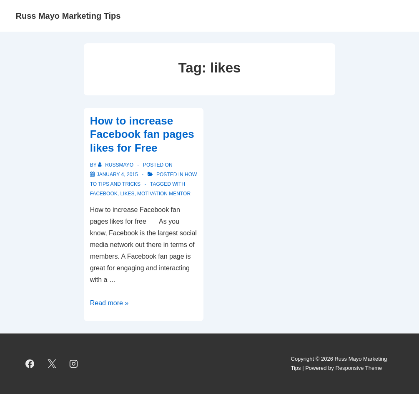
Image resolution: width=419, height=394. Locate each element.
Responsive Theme (358, 368)
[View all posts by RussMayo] (116, 165)
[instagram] (74, 363)
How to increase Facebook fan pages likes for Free (142, 134)
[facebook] (30, 363)
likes (127, 194)
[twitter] (52, 363)
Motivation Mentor (164, 194)
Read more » (109, 303)
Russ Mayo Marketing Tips (68, 15)
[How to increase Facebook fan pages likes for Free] (117, 174)
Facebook (104, 194)
